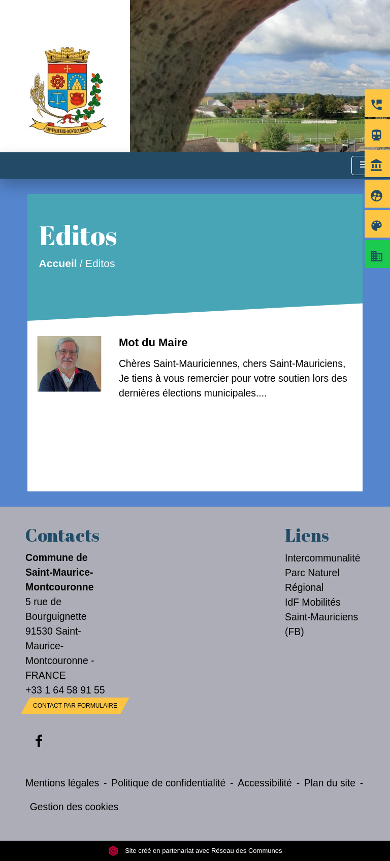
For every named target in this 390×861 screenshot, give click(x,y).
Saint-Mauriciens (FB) (321, 624)
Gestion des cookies (74, 806)
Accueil (58, 263)
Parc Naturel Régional (312, 580)
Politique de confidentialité (168, 782)
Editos (100, 263)
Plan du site (329, 782)
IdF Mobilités (313, 602)
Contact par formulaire (75, 705)
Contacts (62, 535)
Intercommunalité (323, 558)
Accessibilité (265, 782)
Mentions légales (62, 782)
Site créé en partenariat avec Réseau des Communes (195, 850)
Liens (307, 535)
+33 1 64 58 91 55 (65, 690)
